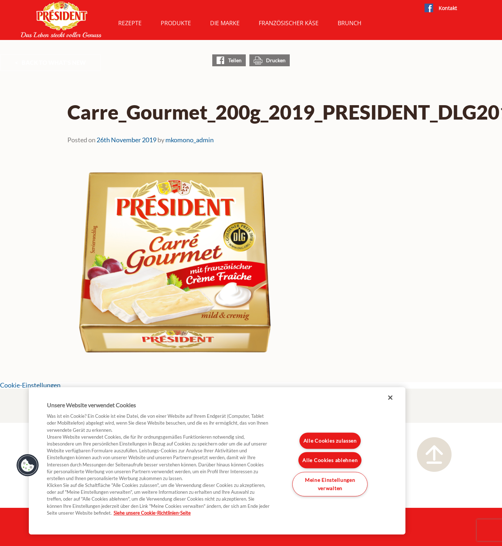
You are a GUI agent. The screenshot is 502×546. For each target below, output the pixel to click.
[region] (217, 460)
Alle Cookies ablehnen (329, 460)
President (61, 19)
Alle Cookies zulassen (330, 441)
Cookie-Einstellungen (30, 385)
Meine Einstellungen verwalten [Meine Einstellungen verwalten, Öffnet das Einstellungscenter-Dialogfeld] (330, 484)
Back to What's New (54, 62)
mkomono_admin (189, 140)
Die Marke (225, 23)
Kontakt (448, 8)
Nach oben (434, 454)
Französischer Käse (289, 23)
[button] (27, 465)
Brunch (349, 23)
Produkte (176, 23)
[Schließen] (390, 398)
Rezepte (130, 23)
